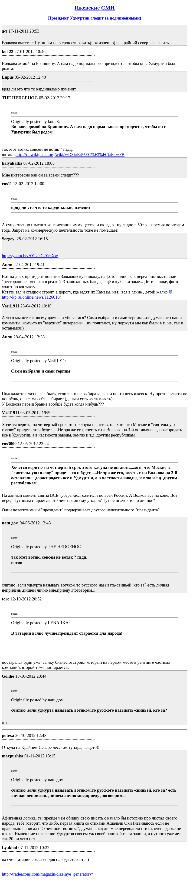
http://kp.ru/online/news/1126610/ (31, 297)
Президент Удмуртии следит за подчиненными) (94, 18)
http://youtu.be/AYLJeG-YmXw (30, 255)
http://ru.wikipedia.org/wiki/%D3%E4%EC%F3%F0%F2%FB (70, 154)
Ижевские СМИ (95, 8)
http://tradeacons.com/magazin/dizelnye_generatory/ (47, 874)
